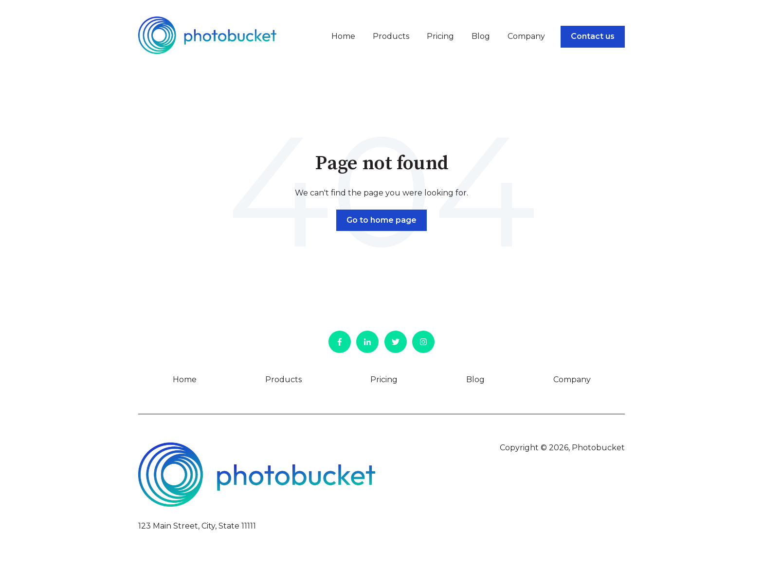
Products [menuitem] (283, 379)
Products (391, 36)
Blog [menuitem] (475, 379)
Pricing (440, 36)
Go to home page (381, 220)
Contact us (593, 36)
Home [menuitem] (185, 379)
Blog (481, 36)
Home (343, 36)
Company (526, 36)
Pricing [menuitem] (384, 379)
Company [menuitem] (572, 379)
